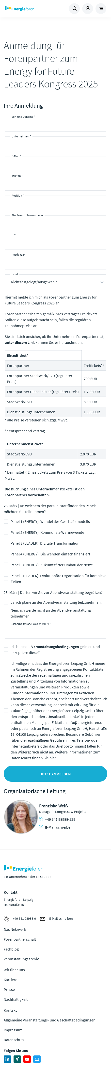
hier (52, 757)
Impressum (13, 1029)
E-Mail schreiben (56, 827)
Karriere (10, 979)
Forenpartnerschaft (20, 939)
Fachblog (11, 949)
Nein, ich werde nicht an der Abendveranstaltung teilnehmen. (51, 613)
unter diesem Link (20, 342)
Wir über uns (14, 969)
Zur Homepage (30, 9)
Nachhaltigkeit (16, 999)
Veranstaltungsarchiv (21, 958)
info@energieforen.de (85, 722)
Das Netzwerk (15, 929)
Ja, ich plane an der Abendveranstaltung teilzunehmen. (56, 602)
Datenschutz (14, 1039)
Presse (9, 989)
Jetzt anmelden (55, 773)
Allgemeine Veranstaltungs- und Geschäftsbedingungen (49, 1020)
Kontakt (10, 1010)
